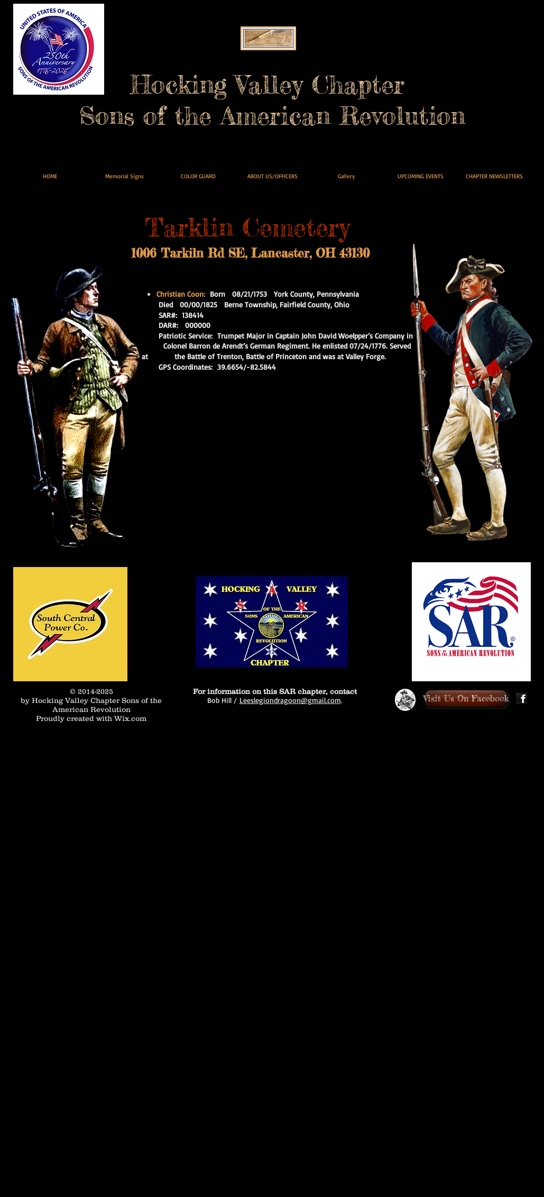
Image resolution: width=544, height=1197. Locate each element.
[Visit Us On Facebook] (466, 698)
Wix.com (130, 718)
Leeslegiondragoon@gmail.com (290, 700)
